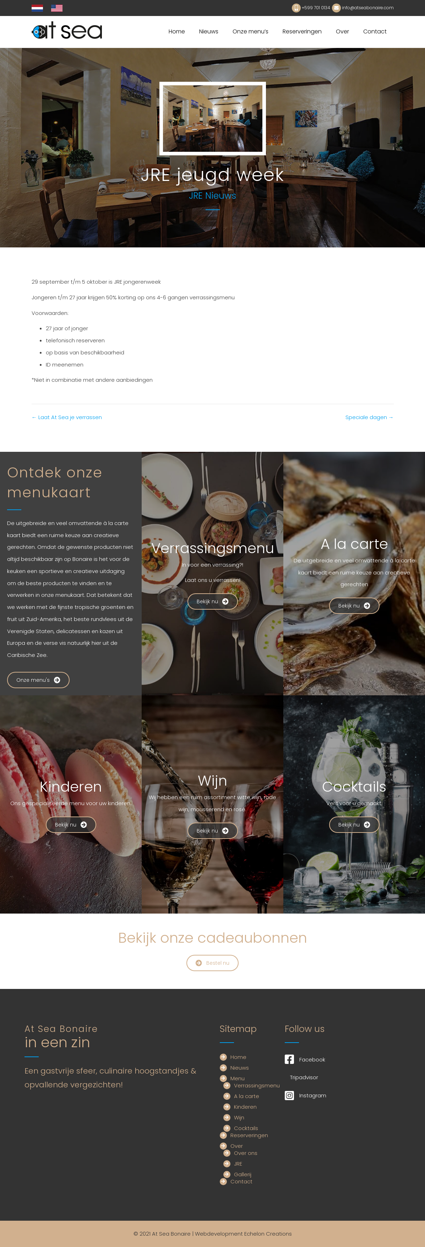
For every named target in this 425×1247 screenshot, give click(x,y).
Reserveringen (302, 31)
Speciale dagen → (369, 417)
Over (342, 31)
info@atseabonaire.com (368, 8)
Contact (375, 31)
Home (177, 31)
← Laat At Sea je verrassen (67, 417)
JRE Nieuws (212, 195)
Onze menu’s (250, 31)
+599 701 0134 (316, 8)
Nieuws (208, 31)
